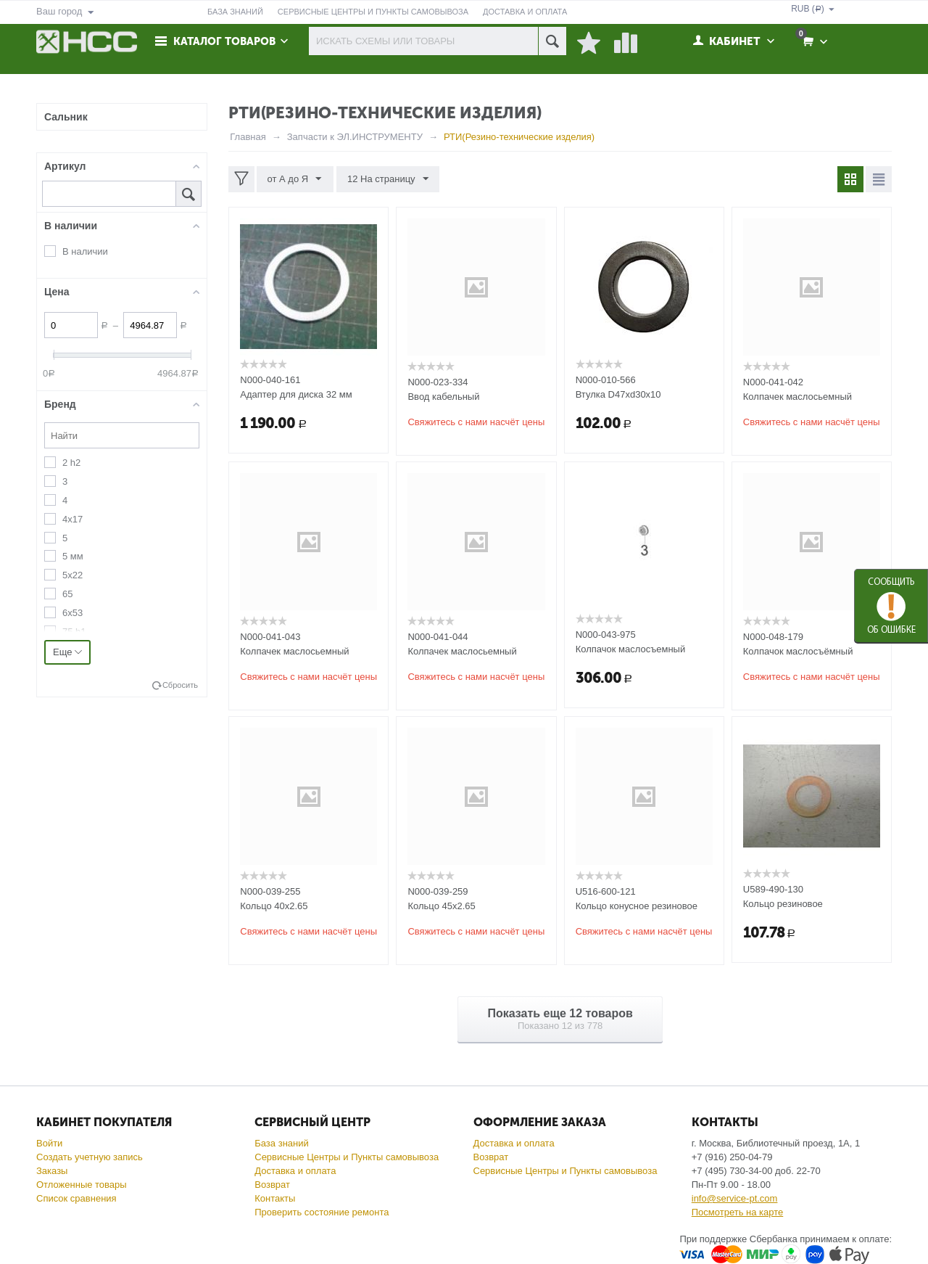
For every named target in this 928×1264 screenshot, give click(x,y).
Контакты (274, 1198)
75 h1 (74, 631)
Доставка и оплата (295, 1170)
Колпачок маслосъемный (631, 649)
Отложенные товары (81, 1184)
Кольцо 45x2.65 (441, 905)
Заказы (51, 1170)
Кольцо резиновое (783, 903)
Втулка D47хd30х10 (618, 394)
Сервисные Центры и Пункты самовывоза (346, 1157)
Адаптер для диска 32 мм (296, 394)
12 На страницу (387, 179)
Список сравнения (76, 1198)
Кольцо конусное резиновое (636, 905)
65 (67, 593)
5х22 (72, 575)
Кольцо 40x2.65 (273, 905)
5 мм (72, 556)
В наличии (85, 251)
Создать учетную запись (89, 1157)
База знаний (281, 1143)
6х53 (72, 612)
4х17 (72, 519)
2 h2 (71, 462)
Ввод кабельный (443, 396)
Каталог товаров (226, 41)
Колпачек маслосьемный (797, 396)
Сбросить (180, 685)
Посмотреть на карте (737, 1212)
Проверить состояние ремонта (321, 1212)
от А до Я (295, 179)
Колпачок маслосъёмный (798, 651)
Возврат (272, 1184)
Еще (67, 652)
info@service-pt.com (735, 1198)
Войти (49, 1143)
